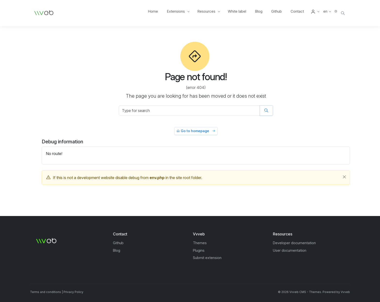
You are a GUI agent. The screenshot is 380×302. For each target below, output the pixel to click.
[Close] (344, 177)
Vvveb (345, 292)
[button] (315, 11)
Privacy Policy (73, 292)
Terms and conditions (45, 292)
